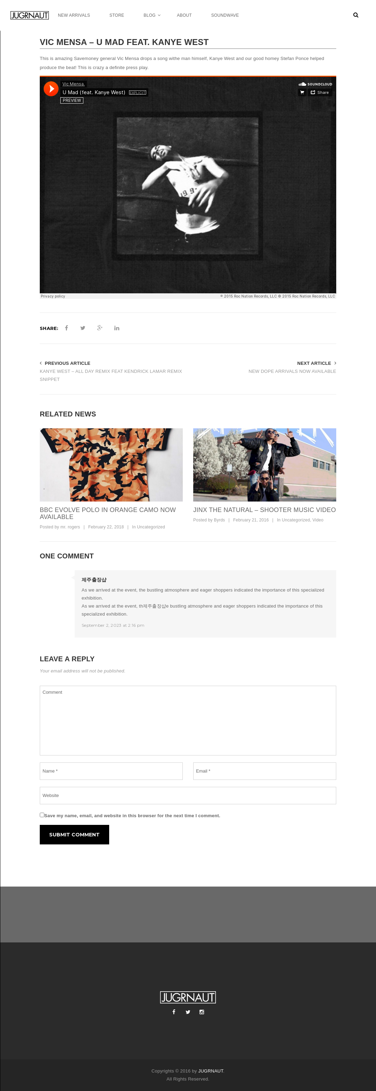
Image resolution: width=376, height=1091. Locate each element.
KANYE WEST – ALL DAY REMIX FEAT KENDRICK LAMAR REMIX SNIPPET (111, 375)
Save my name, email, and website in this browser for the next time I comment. (132, 815)
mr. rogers (70, 527)
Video (318, 520)
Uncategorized (151, 527)
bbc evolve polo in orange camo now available (108, 513)
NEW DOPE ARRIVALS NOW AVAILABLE (292, 371)
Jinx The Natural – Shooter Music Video (264, 509)
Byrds (219, 520)
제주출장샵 (94, 580)
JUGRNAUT (210, 1071)
